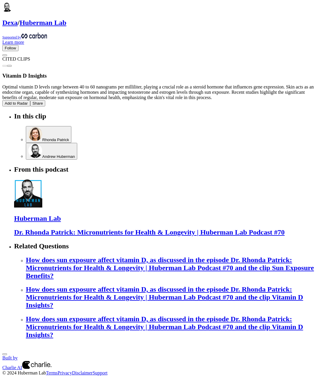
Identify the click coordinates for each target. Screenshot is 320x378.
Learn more (13, 42)
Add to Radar (16, 103)
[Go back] (4, 55)
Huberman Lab (43, 22)
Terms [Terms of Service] (52, 372)
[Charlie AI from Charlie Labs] (36, 367)
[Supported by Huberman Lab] (160, 36)
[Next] (4, 354)
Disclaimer (82, 372)
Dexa (10, 22)
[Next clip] (9, 66)
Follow (10, 48)
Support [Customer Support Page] (99, 372)
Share (38, 103)
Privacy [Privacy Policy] (65, 372)
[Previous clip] (4, 66)
